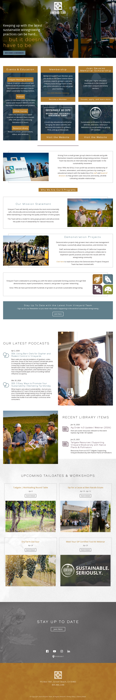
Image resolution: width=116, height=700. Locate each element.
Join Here (58, 314)
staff (95, 173)
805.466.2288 (58, 684)
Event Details (30, 496)
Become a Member (14, 53)
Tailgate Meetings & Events (20, 79)
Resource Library (20, 128)
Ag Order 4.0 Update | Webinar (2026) (91, 427)
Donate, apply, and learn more (96, 99)
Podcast (20, 96)
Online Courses (20, 111)
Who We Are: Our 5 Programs (58, 189)
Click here (60, 261)
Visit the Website (58, 137)
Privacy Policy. (71, 696)
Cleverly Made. (81, 696)
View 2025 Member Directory (58, 93)
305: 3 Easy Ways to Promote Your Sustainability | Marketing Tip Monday (31, 384)
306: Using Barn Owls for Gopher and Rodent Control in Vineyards (31, 354)
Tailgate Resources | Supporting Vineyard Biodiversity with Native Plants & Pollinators (88, 445)
